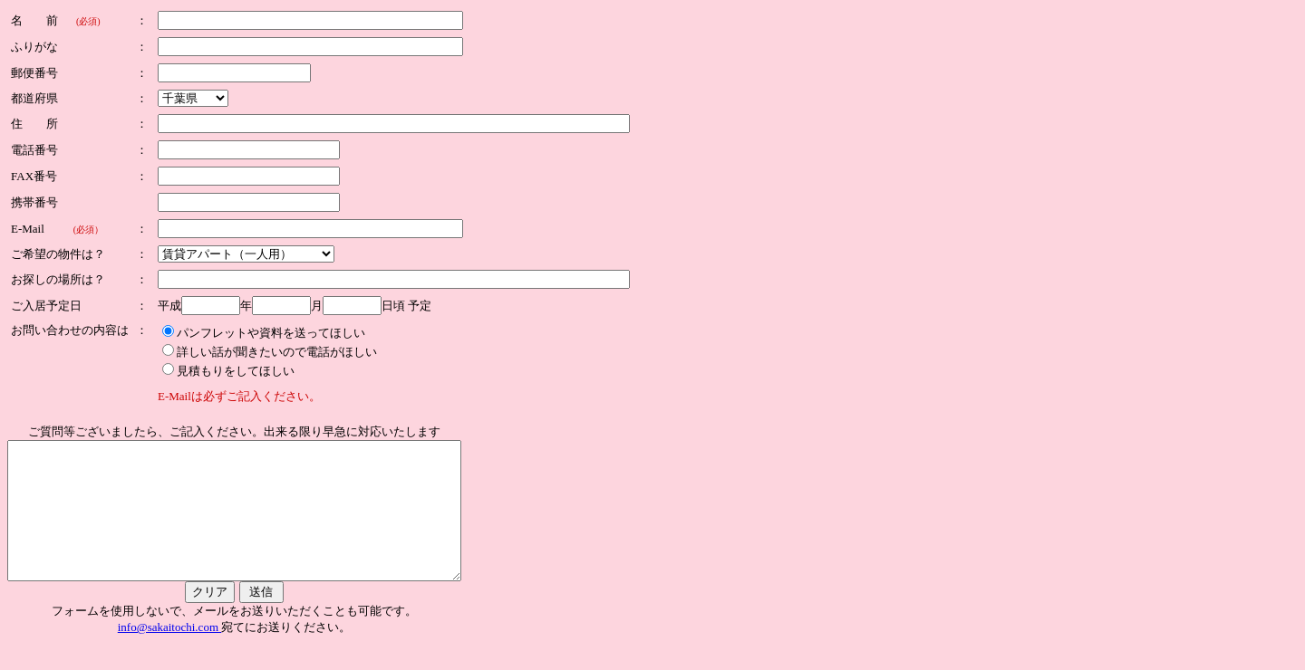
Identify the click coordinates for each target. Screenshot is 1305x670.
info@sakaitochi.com (197, 654)
